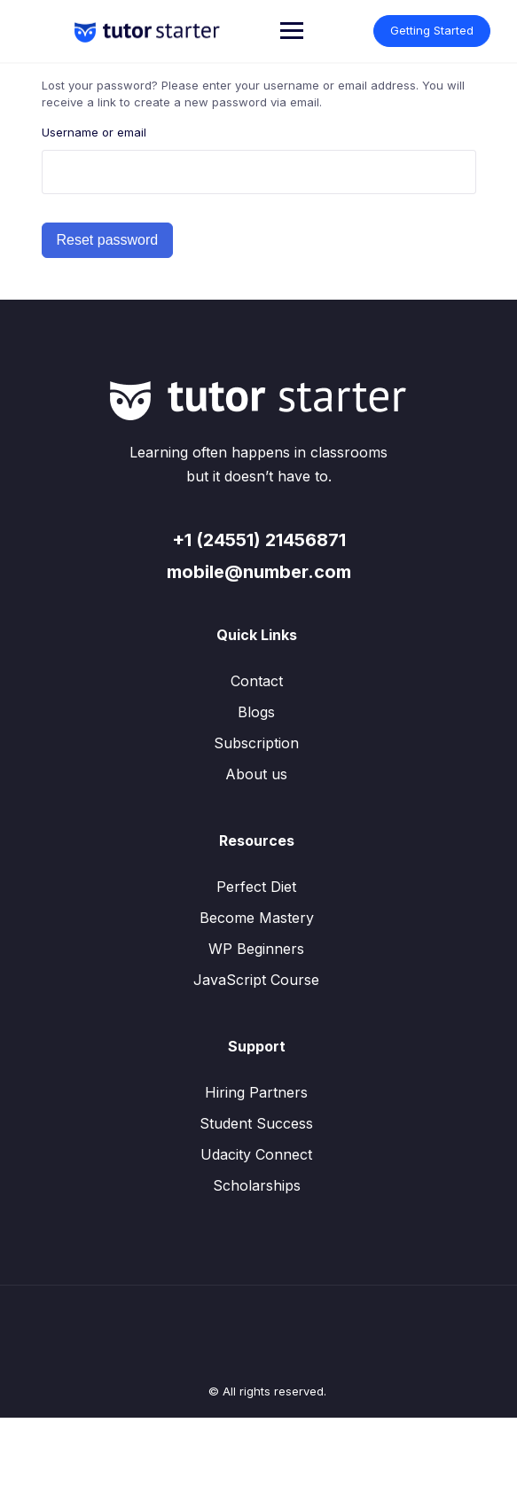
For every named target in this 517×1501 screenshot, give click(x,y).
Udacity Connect (256, 1154)
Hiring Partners (256, 1092)
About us (256, 774)
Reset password (108, 239)
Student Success (256, 1123)
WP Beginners (256, 949)
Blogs (256, 712)
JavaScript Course (256, 980)
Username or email (94, 132)
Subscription (256, 743)
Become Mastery (257, 917)
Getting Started (432, 30)
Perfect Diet (256, 886)
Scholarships (257, 1185)
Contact (257, 681)
